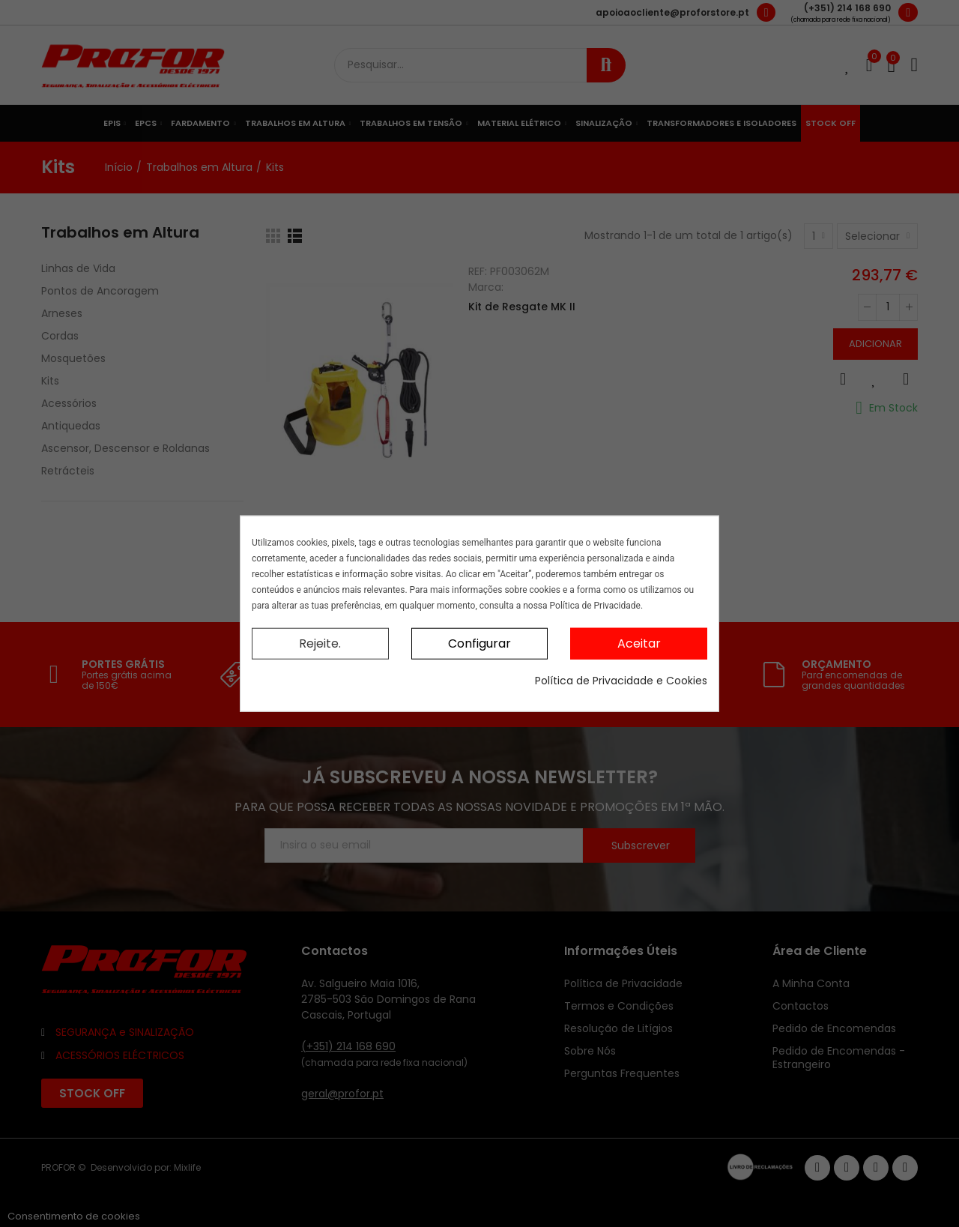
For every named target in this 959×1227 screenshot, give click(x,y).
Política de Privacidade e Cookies (621, 680)
